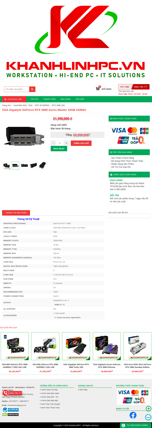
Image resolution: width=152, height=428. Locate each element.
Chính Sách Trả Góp (49, 390)
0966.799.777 (140, 87)
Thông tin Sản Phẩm (16, 213)
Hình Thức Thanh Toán (50, 408)
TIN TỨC (34, 99)
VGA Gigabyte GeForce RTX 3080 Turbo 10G (76, 365)
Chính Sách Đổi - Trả (49, 397)
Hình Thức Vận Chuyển (50, 404)
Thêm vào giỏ (81, 143)
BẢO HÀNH (66, 99)
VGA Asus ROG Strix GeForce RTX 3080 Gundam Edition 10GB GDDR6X (137, 366)
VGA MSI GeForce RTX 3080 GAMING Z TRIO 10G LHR (14, 365)
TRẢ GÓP (80, 99)
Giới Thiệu (83, 390)
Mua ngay (58, 148)
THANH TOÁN (49, 99)
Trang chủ (6, 105)
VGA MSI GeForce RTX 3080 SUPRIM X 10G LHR (45, 365)
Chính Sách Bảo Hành (50, 393)
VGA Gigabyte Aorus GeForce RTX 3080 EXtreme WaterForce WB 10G (106, 366)
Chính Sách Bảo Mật (49, 400)
